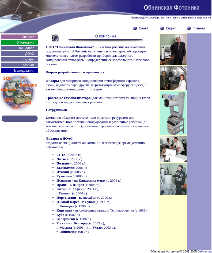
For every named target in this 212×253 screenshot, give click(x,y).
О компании (25, 42)
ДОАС (29, 54)
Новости (28, 37)
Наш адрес (26, 48)
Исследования (23, 70)
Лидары (28, 59)
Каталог (28, 65)
